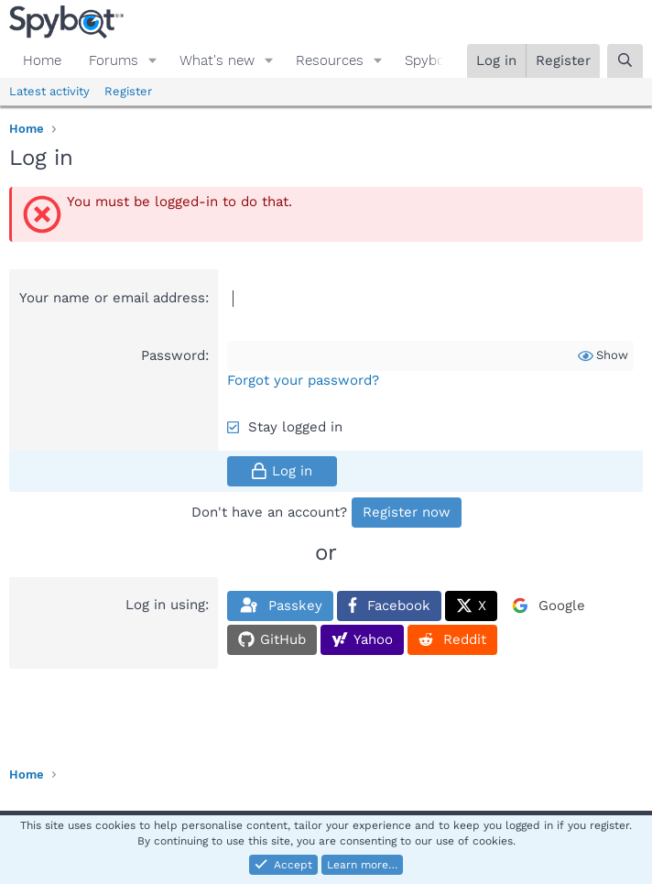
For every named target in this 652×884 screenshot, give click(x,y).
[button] (153, 61)
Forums (113, 60)
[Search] (625, 61)
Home (42, 60)
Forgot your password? (303, 380)
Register (128, 91)
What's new (217, 60)
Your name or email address (112, 297)
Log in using (165, 604)
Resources (330, 60)
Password (173, 355)
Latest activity (49, 91)
